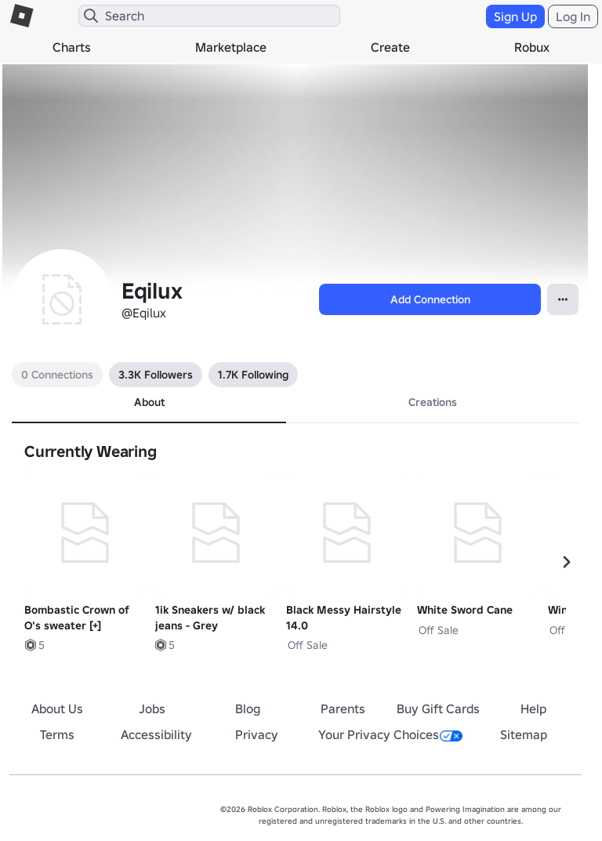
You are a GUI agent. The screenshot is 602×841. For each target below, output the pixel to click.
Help (533, 708)
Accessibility (156, 734)
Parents (343, 708)
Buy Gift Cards (438, 708)
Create (390, 47)
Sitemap (523, 734)
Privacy (256, 734)
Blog (247, 708)
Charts (72, 47)
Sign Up (515, 16)
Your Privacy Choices (390, 734)
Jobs (152, 708)
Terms (57, 734)
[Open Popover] (562, 299)
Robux (531, 47)
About (149, 402)
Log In (573, 16)
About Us (57, 708)
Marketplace (231, 47)
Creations (432, 402)
